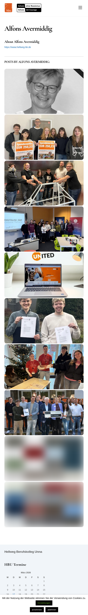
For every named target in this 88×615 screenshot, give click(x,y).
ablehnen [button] (51, 609)
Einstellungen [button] (44, 603)
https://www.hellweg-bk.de (17, 47)
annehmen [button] (37, 609)
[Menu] (80, 7)
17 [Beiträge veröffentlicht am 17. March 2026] (13, 594)
